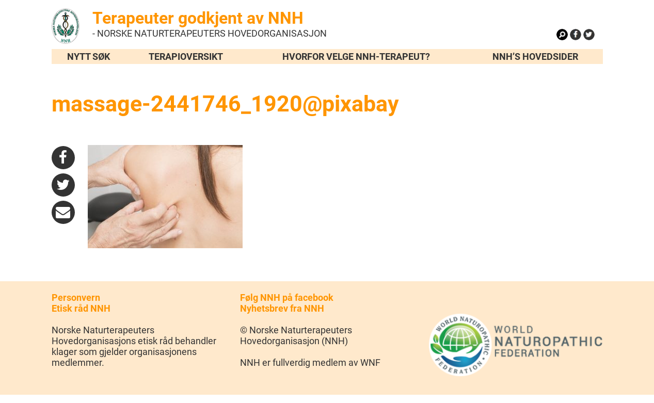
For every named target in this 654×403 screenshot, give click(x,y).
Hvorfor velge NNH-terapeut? (356, 56)
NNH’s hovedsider (535, 56)
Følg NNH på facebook (286, 297)
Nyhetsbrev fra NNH (282, 308)
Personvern (76, 297)
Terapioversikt (186, 56)
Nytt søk (88, 56)
